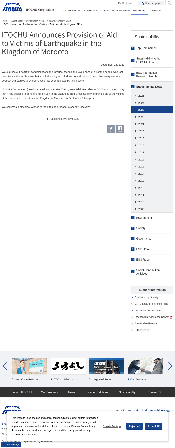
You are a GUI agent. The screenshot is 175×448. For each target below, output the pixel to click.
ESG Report (143, 259)
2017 (141, 152)
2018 (141, 145)
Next (170, 366)
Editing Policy (142, 330)
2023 (141, 109)
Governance (143, 238)
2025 (141, 95)
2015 (141, 166)
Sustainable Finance (146, 323)
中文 (131, 3)
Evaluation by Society (146, 297)
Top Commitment (146, 48)
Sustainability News (149, 86)
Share (120, 131)
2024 (141, 102)
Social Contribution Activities (148, 272)
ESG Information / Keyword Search (147, 74)
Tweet (111, 131)
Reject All (134, 426)
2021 (141, 123)
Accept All (154, 426)
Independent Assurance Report (153, 317)
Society (140, 228)
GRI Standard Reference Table (151, 303)
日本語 (121, 3)
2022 (141, 116)
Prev (5, 366)
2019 (141, 138)
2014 (141, 173)
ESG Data (142, 249)
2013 (141, 180)
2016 (141, 159)
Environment (144, 217)
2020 (141, 131)
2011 (141, 194)
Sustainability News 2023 (65, 118)
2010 (141, 202)
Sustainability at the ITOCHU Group (148, 60)
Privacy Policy (79, 426)
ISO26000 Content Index (148, 310)
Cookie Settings (11, 444)
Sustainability (147, 36)
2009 (141, 209)
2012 (141, 187)
